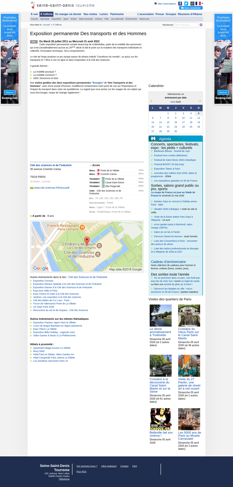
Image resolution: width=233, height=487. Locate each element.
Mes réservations (165, 3)
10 (183, 118)
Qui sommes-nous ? (87, 466)
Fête (107, 19)
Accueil (46, 24)
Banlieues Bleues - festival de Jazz (172, 151)
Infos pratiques (108, 466)
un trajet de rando (190, 281)
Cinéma (98, 19)
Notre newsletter (191, 7)
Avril (173, 102)
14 (160, 122)
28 (160, 131)
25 (191, 126)
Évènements (131, 19)
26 (198, 126)
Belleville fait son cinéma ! (161, 434)
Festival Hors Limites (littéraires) (170, 155)
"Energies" (98, 82)
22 (168, 126)
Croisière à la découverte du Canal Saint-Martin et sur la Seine (160, 385)
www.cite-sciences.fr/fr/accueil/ (51, 187)
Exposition (56, 19)
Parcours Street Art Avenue (168, 236)
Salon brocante (86, 19)
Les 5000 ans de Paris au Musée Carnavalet (189, 435)
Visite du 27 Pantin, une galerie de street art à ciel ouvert (189, 383)
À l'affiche (46, 14)
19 (198, 122)
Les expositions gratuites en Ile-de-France (175, 180)
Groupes (171, 14)
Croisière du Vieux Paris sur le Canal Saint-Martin (188, 333)
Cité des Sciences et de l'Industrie (87, 277)
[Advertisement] (176, 59)
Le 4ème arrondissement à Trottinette (160, 332)
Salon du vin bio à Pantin (167, 232)
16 (175, 122)
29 (168, 131)
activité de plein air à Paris (177, 284)
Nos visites (90, 14)
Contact (124, 466)
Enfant (74, 19)
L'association (146, 14)
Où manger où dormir (68, 14)
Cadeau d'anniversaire (168, 262)
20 (152, 126)
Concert (34, 19)
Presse (159, 14)
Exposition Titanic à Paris (167, 168)
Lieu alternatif (117, 19)
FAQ (134, 466)
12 (198, 118)
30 (175, 131)
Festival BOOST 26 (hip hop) (169, 164)
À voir (34, 14)
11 (191, 118)
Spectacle (44, 19)
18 (191, 122)
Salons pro (144, 19)
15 (168, 122)
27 (152, 131)
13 (152, 122)
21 (160, 126)
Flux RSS (81, 471)
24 (183, 126)
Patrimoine (117, 14)
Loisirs (104, 14)
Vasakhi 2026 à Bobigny (166, 209)
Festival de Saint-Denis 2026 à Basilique (175, 160)
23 (175, 126)
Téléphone (64, 479)
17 (183, 122)
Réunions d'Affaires (190, 14)
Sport (65, 19)
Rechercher (168, 25)
